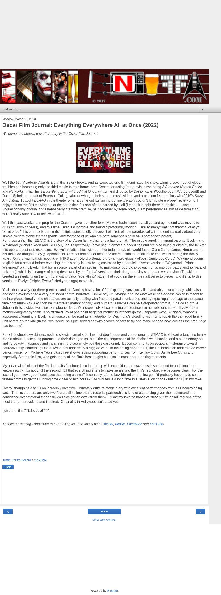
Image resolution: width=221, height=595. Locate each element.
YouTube (156, 424)
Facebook (134, 424)
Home (104, 511)
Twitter (108, 424)
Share (8, 467)
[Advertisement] (104, 37)
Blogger (112, 590)
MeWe (120, 424)
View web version (104, 520)
